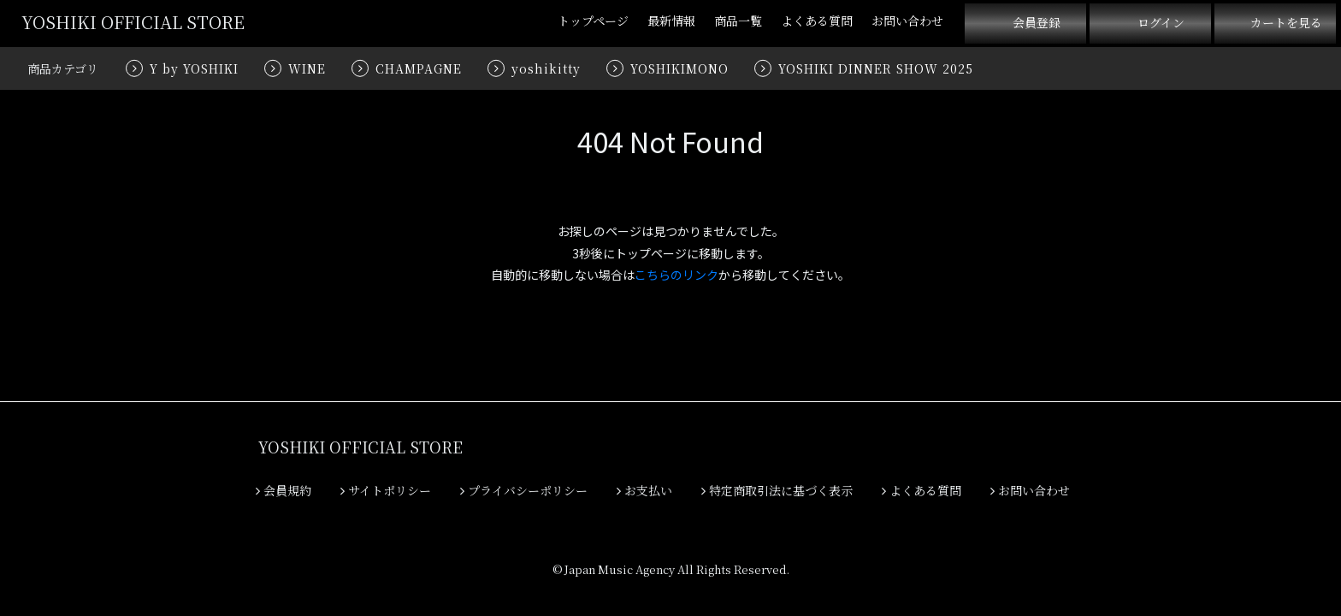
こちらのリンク (676, 274)
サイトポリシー (385, 490)
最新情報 (671, 20)
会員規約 (283, 490)
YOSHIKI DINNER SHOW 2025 (875, 68)
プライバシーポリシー (524, 490)
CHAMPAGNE (418, 68)
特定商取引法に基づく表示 (777, 490)
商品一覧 (738, 20)
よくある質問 (817, 20)
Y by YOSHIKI (194, 68)
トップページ (593, 20)
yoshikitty (546, 68)
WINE (307, 68)
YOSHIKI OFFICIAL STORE (133, 21)
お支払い (644, 490)
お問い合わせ (907, 20)
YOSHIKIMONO (679, 68)
